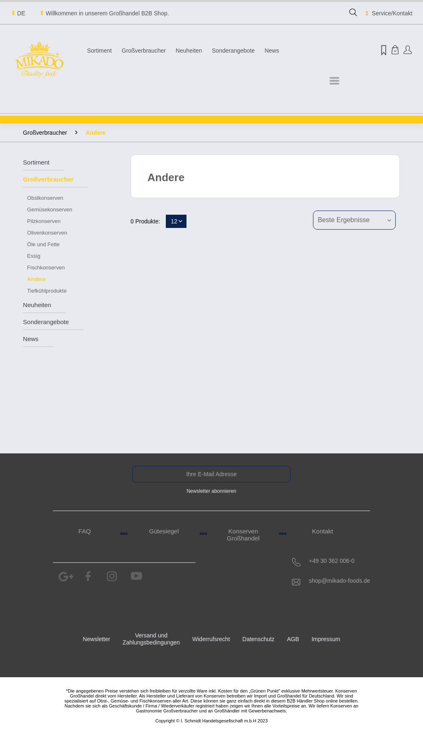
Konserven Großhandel (243, 535)
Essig (34, 256)
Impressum (325, 639)
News (31, 338)
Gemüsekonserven (49, 209)
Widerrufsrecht (211, 639)
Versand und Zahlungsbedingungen (151, 639)
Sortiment (36, 162)
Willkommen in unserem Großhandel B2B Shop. (107, 13)
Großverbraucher (48, 179)
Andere (36, 279)
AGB (293, 639)
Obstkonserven (45, 198)
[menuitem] (353, 16)
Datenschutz (258, 639)
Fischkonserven (46, 267)
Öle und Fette (43, 244)
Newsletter (96, 639)
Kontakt (322, 531)
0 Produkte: (145, 221)
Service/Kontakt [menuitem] (387, 13)
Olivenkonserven (47, 233)
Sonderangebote (46, 321)
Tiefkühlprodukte (47, 291)
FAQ (85, 531)
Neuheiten (37, 304)
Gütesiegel (164, 531)
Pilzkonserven (44, 221)
